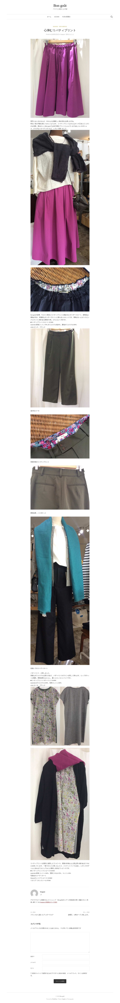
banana (55, 26)
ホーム (49, 16)
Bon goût (59, 6)
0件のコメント (70, 34)
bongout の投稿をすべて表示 (48, 902)
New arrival (63, 26)
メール (33, 962)
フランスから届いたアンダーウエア (42, 915)
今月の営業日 (66, 16)
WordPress (54, 999)
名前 (32, 956)
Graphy (63, 999)
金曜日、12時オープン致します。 (78, 915)
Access (56, 16)
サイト (32, 968)
